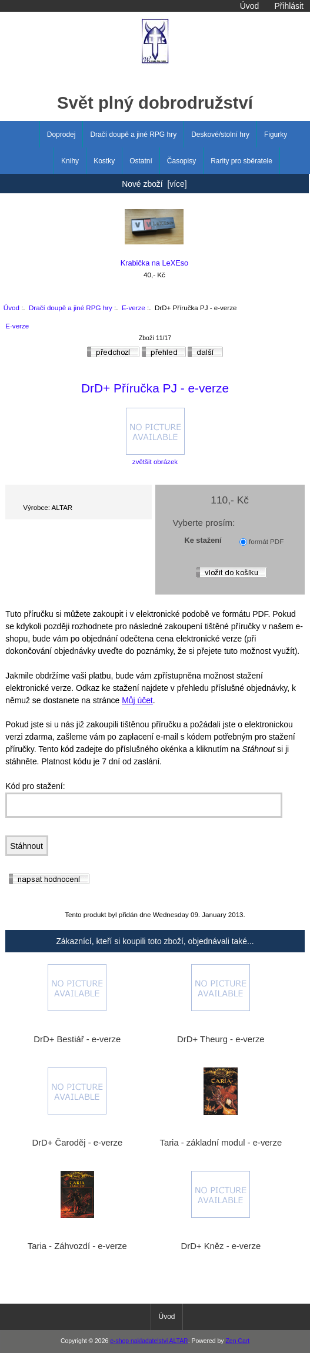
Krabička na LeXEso (155, 238)
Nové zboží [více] (154, 184)
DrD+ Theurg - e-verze (220, 1039)
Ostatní (140, 161)
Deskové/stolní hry (220, 134)
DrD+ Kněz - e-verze (221, 1246)
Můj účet (137, 700)
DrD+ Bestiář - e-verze (77, 1039)
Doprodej (61, 134)
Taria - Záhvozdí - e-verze (77, 1246)
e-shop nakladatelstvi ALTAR (149, 1341)
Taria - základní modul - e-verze (221, 1142)
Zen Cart (237, 1341)
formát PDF (266, 541)
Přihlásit (288, 6)
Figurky (275, 134)
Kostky (104, 161)
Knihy (70, 161)
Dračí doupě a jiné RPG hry (70, 307)
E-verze (133, 307)
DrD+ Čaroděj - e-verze (77, 1142)
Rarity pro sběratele (241, 161)
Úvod (249, 6)
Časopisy (181, 161)
